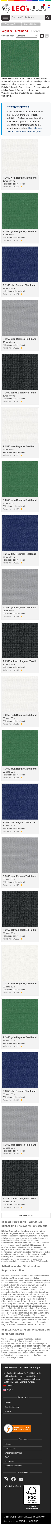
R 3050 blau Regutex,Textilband (19, 822)
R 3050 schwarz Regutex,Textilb (19, 930)
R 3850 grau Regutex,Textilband (19, 1145)
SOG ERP (33, 1521)
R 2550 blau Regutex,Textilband (19, 554)
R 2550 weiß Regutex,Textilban (19, 446)
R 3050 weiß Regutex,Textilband (19, 715)
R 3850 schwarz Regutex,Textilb (19, 1198)
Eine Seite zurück (26, 1215)
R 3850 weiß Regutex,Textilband (19, 983)
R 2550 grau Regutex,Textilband (19, 607)
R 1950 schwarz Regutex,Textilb (19, 393)
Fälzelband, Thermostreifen (13, 24)
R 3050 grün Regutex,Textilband (19, 769)
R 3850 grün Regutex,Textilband (19, 1037)
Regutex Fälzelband (31, 24)
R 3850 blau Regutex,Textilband (19, 1091)
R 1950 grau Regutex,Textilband (19, 339)
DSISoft (22, 1521)
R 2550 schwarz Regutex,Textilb (19, 661)
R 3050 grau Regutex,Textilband (19, 876)
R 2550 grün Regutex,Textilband (19, 500)
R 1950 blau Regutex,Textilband (19, 285)
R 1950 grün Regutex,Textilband (19, 231)
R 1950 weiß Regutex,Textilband (19, 178)
